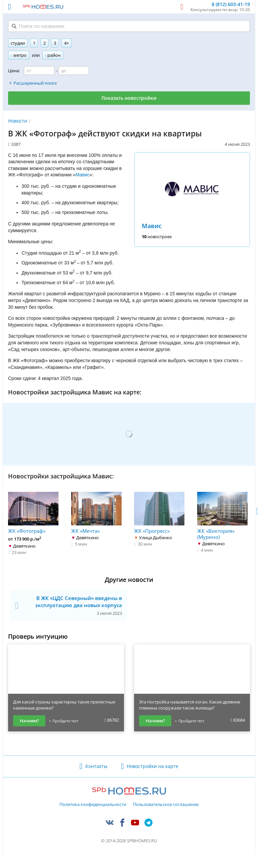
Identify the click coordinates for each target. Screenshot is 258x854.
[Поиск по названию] (129, 26)
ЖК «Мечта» (96, 513)
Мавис (152, 226)
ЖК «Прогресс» (159, 513)
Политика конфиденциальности (92, 804)
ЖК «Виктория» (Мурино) (222, 516)
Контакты (96, 766)
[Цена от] (39, 70)
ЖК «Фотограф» (33, 513)
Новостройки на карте (152, 766)
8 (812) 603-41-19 (231, 4)
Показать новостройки (129, 98)
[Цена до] (73, 70)
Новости (17, 121)
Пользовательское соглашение (166, 804)
